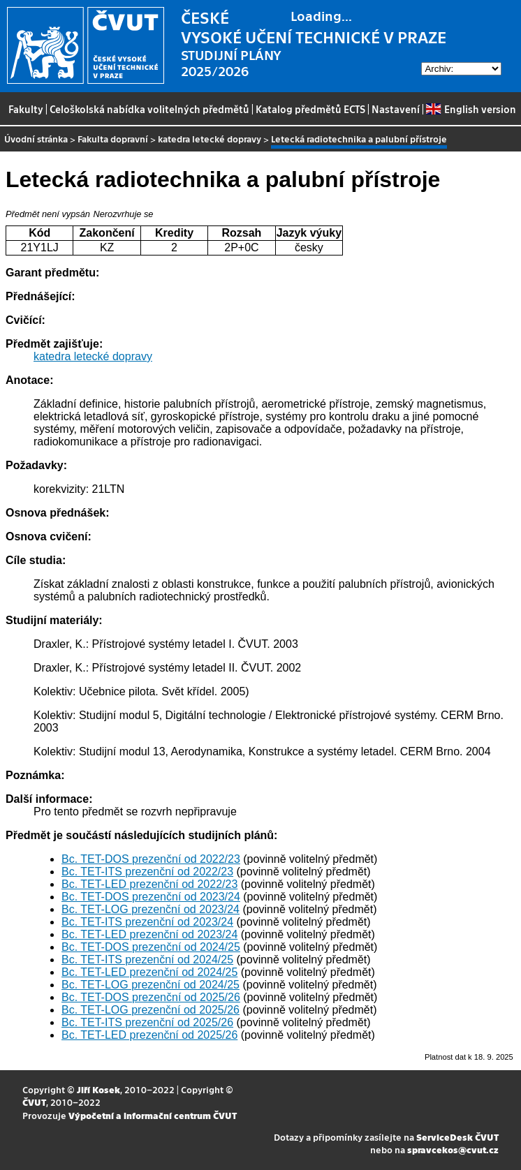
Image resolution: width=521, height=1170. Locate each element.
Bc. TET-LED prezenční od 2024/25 (149, 972)
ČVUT (34, 1102)
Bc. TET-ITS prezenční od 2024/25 (147, 959)
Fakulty (25, 109)
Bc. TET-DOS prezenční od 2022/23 (150, 859)
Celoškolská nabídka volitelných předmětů (149, 109)
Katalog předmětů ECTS (310, 109)
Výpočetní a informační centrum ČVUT (152, 1115)
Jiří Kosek (98, 1089)
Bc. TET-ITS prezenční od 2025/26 (147, 1022)
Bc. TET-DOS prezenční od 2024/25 (150, 947)
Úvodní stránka (36, 138)
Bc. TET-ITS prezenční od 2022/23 (147, 872)
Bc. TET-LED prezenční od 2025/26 (149, 1035)
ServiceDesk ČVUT (457, 1137)
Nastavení (396, 109)
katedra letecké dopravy (209, 138)
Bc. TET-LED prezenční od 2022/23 (149, 884)
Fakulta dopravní (113, 138)
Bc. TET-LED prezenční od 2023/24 (149, 934)
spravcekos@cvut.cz (453, 1149)
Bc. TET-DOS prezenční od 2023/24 (150, 897)
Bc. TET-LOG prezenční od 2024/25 (150, 985)
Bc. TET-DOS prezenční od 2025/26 (150, 997)
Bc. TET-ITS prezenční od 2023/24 (147, 922)
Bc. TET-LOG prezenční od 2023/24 (150, 909)
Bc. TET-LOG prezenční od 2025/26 (150, 1010)
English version (470, 109)
